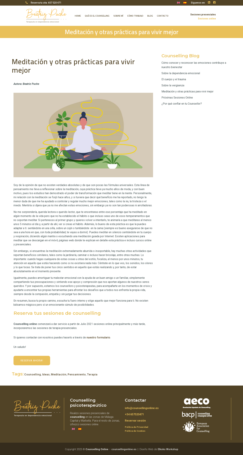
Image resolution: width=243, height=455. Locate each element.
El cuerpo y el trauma (173, 79)
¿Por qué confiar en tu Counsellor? (181, 103)
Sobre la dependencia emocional (180, 73)
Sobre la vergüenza (172, 85)
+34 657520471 (134, 414)
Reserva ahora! (32, 360)
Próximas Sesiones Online (177, 97)
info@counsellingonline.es (142, 408)
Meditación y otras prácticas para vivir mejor (187, 91)
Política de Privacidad (136, 427)
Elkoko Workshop (168, 449)
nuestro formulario (98, 337)
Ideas (46, 374)
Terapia (92, 374)
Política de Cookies (135, 431)
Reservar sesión (135, 420)
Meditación (58, 374)
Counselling (32, 374)
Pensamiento (77, 374)
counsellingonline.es (123, 449)
